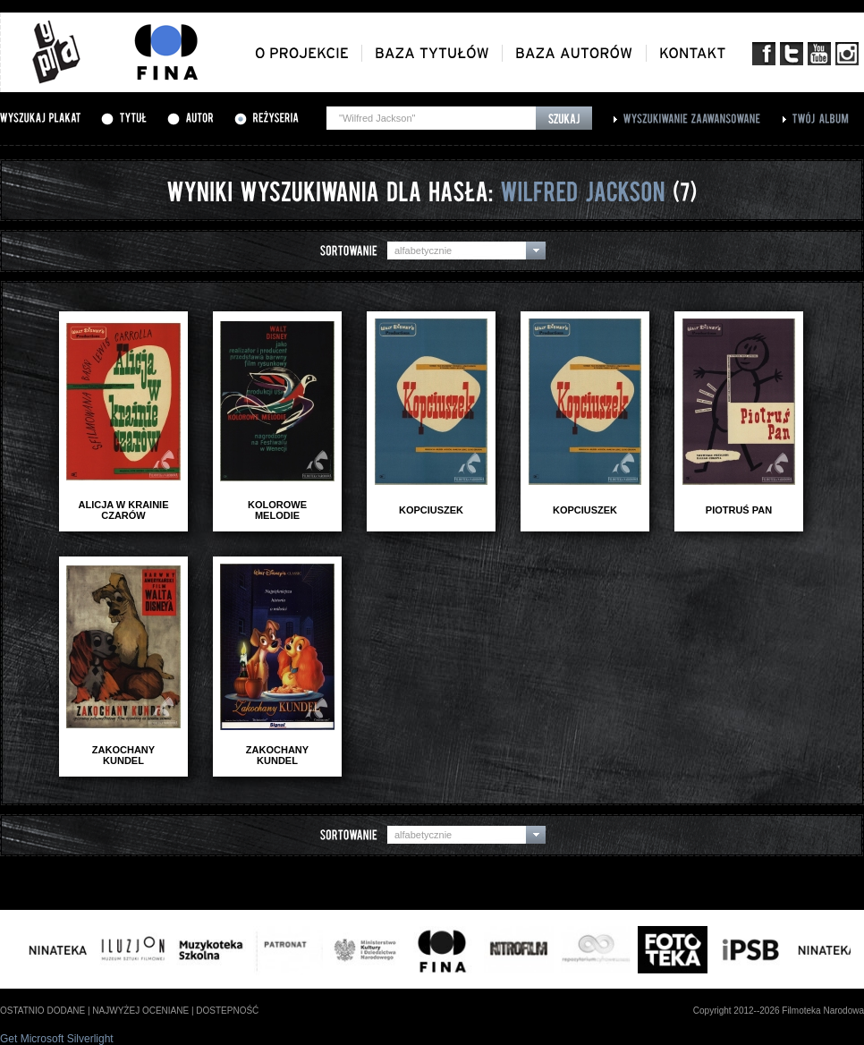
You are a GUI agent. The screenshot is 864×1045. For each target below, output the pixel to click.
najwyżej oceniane (140, 1010)
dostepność (227, 1010)
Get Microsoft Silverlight (57, 1038)
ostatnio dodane (42, 1010)
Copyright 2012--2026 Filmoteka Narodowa (778, 1010)
